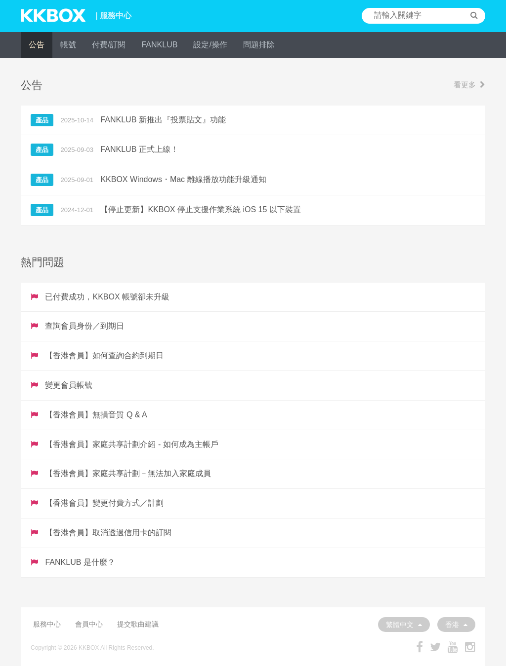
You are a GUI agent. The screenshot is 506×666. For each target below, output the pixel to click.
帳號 (68, 44)
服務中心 (47, 624)
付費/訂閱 (109, 44)
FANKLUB (159, 44)
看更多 (469, 84)
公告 (36, 44)
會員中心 (89, 624)
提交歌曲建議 (138, 624)
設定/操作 (210, 44)
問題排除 (259, 44)
